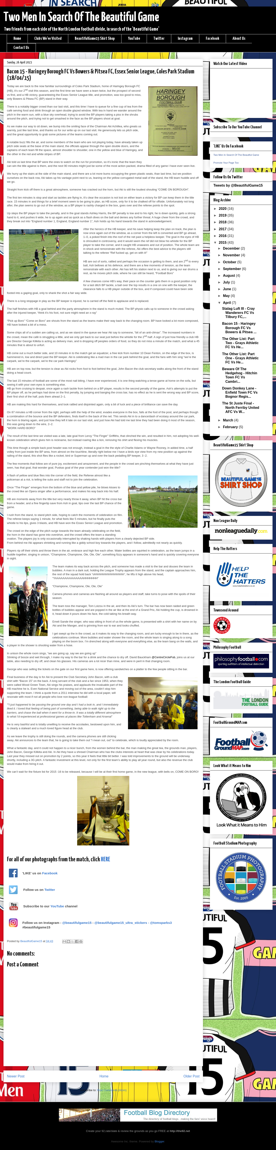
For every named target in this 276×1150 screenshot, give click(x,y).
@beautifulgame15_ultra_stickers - (122, 923)
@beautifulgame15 (76, 923)
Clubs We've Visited (48, 38)
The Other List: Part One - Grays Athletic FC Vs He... (240, 358)
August (229, 275)
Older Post (191, 1076)
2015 (223, 242)
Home (17, 38)
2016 (223, 236)
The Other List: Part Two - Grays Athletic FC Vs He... (240, 343)
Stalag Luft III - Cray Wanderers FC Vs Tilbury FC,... (238, 313)
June (227, 289)
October (230, 262)
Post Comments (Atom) (111, 1090)
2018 (223, 222)
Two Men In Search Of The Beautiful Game (81, 18)
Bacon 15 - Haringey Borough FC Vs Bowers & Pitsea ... (239, 328)
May (227, 296)
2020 (223, 208)
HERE (105, 860)
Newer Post (16, 1076)
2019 (223, 215)
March (228, 420)
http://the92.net (180, 1131)
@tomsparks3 (161, 923)
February (231, 427)
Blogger (159, 1141)
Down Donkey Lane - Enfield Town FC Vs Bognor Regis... (240, 392)
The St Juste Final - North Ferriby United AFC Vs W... (240, 407)
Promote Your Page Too (226, 162)
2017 (223, 229)
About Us (239, 38)
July (227, 282)
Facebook (212, 38)
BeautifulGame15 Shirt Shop (95, 38)
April (227, 303)
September (232, 269)
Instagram (185, 38)
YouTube (134, 38)
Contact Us (21, 48)
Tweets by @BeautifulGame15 (238, 185)
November (232, 255)
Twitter (159, 38)
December (232, 248)
